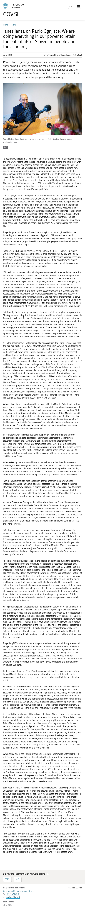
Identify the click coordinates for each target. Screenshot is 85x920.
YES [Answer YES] (7, 879)
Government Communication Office (18, 891)
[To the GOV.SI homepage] (15, 10)
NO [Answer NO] (17, 879)
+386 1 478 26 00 (13, 894)
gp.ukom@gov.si (13, 897)
